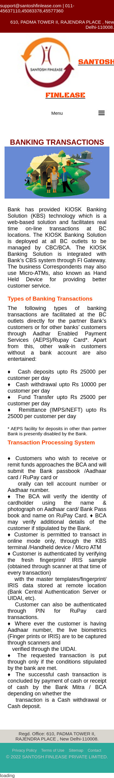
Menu (57, 113)
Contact (94, 750)
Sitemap (76, 750)
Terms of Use (52, 750)
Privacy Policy (24, 750)
